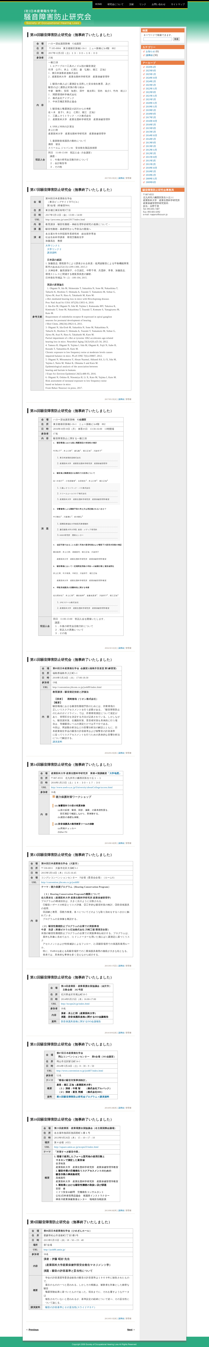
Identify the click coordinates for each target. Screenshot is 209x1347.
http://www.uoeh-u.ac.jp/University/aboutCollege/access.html (82, 783)
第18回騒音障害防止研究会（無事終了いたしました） (72, 35)
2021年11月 (151, 96)
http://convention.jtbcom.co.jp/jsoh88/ (60, 878)
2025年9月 (151, 70)
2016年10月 (151, 121)
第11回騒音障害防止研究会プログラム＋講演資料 (83, 1093)
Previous (34, 1325)
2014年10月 (151, 135)
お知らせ (150, 51)
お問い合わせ (158, 4)
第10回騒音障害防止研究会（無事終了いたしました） (72, 1115)
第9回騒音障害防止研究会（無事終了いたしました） (71, 1218)
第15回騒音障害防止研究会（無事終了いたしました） (72, 656)
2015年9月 (151, 128)
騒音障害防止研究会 (57, 17)
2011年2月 (151, 164)
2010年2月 (151, 175)
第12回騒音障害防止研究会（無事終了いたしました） (72, 973)
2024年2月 (151, 81)
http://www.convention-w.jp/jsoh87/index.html (80, 1067)
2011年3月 (151, 160)
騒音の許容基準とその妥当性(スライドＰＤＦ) (70, 1303)
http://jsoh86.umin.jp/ (54, 1246)
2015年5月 (151, 132)
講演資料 (52, 252)
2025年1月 (151, 74)
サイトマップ (178, 4)
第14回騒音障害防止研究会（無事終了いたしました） (72, 760)
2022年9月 (151, 92)
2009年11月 (151, 178)
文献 (131, 4)
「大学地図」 (114, 769)
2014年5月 (151, 139)
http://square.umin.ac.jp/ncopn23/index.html (76, 1143)
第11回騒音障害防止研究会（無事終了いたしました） (71, 1040)
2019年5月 (151, 110)
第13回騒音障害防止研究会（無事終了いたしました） (72, 851)
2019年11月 (151, 106)
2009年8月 (151, 182)
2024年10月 (151, 78)
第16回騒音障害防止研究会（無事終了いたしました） (72, 411)
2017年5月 (151, 117)
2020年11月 (151, 103)
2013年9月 (151, 142)
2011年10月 (151, 157)
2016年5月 (151, 124)
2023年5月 (151, 85)
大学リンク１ (52, 245)
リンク (142, 4)
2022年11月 (151, 88)
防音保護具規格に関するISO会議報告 (81, 1017)
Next (129, 1325)
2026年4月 (151, 67)
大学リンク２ (54, 249)
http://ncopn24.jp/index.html (75, 1000)
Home (98, 4)
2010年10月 (151, 168)
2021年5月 (151, 99)
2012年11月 (151, 150)
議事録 (121, 178)
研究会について (116, 4)
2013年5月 (151, 146)
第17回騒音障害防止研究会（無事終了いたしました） (72, 190)
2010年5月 (151, 171)
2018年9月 (151, 114)
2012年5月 (151, 153)
